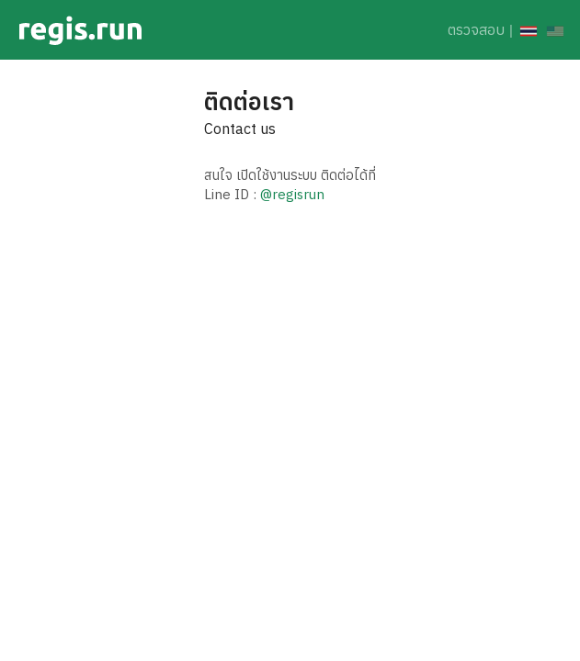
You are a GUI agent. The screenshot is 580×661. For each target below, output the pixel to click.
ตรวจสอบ (476, 29)
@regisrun (292, 194)
